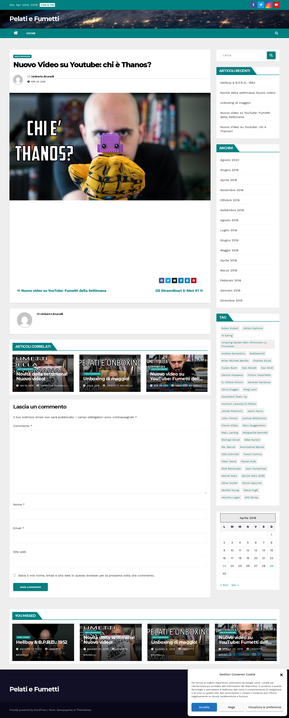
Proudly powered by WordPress (28, 710)
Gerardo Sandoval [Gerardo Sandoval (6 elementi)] (259, 382)
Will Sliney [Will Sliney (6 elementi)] (251, 497)
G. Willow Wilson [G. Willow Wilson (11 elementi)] (232, 382)
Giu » (235, 585)
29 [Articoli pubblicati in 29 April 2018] (271, 566)
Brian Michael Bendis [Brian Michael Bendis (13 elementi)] (235, 360)
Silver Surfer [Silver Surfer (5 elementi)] (230, 482)
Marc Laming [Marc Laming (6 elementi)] (230, 432)
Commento (22, 426)
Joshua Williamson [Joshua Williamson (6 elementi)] (254, 418)
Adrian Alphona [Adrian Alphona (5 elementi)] (253, 328)
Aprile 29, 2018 (233, 649)
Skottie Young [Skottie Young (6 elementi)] (230, 490)
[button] (281, 674)
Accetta (204, 707)
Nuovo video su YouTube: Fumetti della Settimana (61, 290)
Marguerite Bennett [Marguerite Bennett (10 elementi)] (255, 432)
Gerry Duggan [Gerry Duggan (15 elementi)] (230, 389)
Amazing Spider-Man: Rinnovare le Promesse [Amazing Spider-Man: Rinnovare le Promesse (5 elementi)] (244, 344)
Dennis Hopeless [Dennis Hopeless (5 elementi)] (232, 375)
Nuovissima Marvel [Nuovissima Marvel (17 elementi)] (252, 446)
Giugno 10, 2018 (98, 649)
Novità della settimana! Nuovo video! (41, 376)
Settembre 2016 (232, 210)
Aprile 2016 (228, 260)
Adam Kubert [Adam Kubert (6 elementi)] (230, 328)
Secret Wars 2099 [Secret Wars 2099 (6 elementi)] (253, 475)
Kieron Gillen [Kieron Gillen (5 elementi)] (230, 425)
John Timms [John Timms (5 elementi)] (229, 418)
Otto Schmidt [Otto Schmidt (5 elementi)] (230, 454)
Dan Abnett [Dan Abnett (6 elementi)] (249, 367)
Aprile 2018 (228, 180)
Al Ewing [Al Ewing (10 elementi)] (227, 335)
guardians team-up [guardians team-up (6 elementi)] (234, 396)
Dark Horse (23, 637)
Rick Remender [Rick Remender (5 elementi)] (231, 468)
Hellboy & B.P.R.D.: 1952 (237, 82)
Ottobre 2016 (230, 200)
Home (31, 33)
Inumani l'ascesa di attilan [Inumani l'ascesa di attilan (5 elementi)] (239, 403)
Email (18, 528)
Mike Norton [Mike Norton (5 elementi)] (252, 439)
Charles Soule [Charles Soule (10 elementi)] (262, 360)
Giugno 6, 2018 (165, 649)
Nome (19, 504)
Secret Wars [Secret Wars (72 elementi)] (229, 475)
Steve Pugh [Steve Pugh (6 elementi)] (251, 490)
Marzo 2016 (228, 270)
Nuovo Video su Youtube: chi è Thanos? (82, 64)
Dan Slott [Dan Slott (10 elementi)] (267, 367)
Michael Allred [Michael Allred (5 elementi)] (231, 439)
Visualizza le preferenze (264, 707)
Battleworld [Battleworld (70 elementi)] (257, 353)
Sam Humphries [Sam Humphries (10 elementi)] (256, 468)
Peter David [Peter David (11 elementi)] (229, 461)
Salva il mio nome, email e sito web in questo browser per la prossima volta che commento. (86, 575)
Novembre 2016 (231, 190)
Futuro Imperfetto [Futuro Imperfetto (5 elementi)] (259, 375)
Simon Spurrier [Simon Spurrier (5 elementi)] (252, 482)
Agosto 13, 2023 (31, 649)
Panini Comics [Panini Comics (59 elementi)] (252, 454)
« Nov (224, 585)
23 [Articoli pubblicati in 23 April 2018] (224, 566)
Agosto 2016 (229, 220)
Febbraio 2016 (230, 280)
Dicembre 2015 (231, 300)
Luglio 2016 (228, 230)
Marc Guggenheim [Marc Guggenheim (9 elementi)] (254, 425)
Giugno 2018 (229, 170)
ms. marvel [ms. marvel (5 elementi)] (228, 446)
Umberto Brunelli (42, 76)
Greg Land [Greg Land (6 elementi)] (250, 389)
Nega (231, 707)
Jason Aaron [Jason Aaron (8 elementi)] (255, 411)
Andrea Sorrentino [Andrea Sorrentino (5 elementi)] (233, 353)
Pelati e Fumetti (34, 19)
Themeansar (84, 710)
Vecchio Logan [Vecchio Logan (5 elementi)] (231, 497)
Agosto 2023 (229, 160)
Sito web (19, 552)
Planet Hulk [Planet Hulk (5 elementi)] (248, 461)
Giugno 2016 (229, 240)
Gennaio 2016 (230, 290)
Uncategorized (22, 56)
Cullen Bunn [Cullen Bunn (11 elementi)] (229, 367)
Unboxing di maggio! (106, 378)
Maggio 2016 (229, 250)
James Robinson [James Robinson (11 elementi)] (232, 411)
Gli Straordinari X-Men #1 (179, 290)
